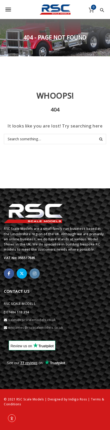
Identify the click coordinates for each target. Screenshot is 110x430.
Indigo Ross (77, 399)
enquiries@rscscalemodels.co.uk (35, 327)
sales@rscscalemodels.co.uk (32, 320)
